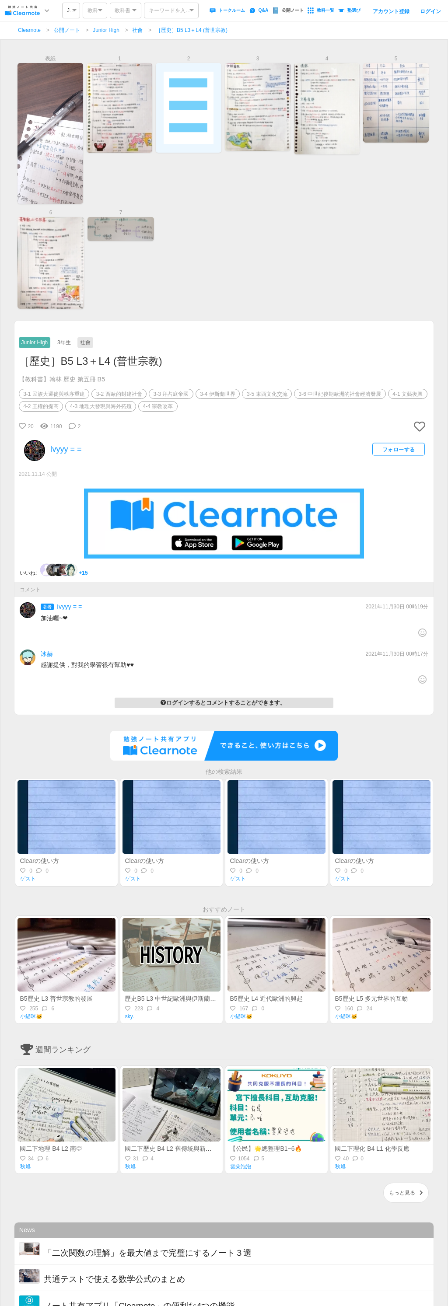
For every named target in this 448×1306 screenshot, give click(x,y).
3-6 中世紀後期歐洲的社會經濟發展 (340, 394)
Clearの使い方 (39, 860)
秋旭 (25, 1166)
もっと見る (406, 1193)
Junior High (106, 30)
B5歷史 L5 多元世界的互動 (371, 998)
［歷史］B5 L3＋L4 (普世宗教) (192, 30)
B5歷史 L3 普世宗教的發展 (56, 998)
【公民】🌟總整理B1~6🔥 (266, 1148)
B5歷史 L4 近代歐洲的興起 (266, 998)
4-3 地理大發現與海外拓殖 (101, 406)
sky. (129, 1016)
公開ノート (67, 30)
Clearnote (29, 30)
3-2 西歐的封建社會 (119, 394)
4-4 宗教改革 (158, 406)
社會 (137, 30)
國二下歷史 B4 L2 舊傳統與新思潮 (171, 1148)
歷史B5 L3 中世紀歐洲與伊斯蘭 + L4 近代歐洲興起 (193, 998)
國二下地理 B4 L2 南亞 (51, 1148)
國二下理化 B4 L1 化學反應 (372, 1148)
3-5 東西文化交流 (267, 394)
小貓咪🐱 (31, 1016)
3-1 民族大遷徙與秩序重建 (54, 394)
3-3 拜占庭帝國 (171, 394)
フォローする (398, 449)
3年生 (64, 342)
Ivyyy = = (69, 606)
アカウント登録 (391, 11)
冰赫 (47, 653)
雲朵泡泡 (240, 1166)
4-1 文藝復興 (407, 394)
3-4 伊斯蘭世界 (217, 394)
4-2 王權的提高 (41, 406)
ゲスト (28, 879)
